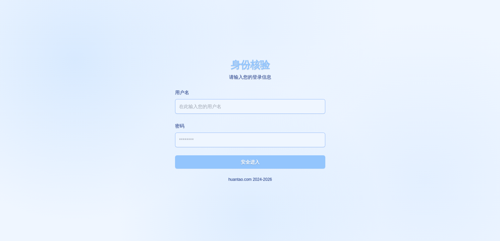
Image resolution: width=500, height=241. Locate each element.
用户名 (182, 92)
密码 (179, 126)
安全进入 (250, 162)
